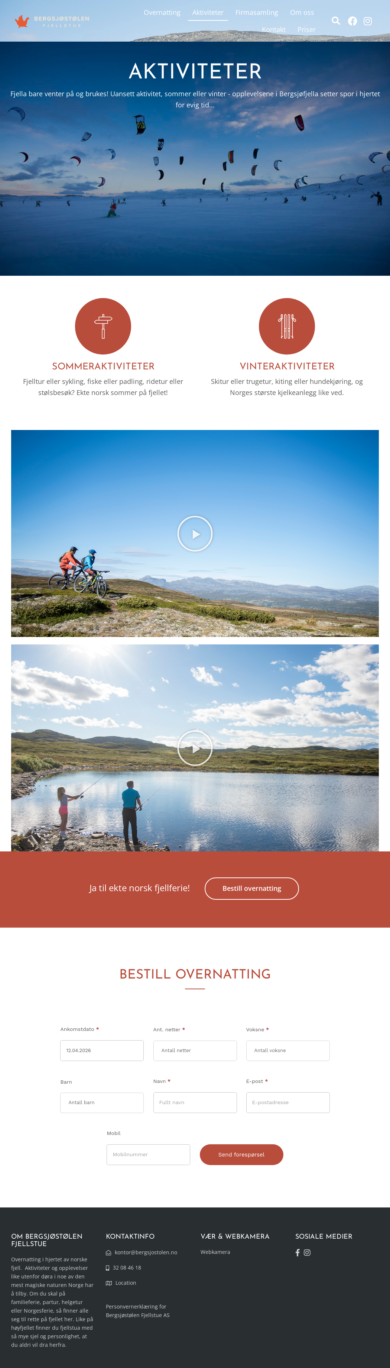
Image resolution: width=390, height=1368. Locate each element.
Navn (162, 1081)
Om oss (302, 12)
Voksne (257, 1029)
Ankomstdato (79, 1029)
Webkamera (215, 1251)
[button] (336, 21)
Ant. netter (169, 1029)
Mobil (113, 1133)
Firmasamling (256, 12)
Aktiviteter (208, 12)
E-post (257, 1081)
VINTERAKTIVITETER (287, 367)
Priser (307, 29)
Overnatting (162, 12)
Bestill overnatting (251, 888)
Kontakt (274, 29)
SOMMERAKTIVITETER (103, 367)
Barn (66, 1082)
